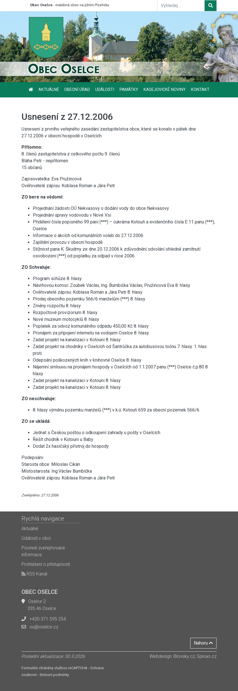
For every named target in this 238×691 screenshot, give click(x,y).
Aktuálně (48, 89)
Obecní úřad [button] (77, 89)
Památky (129, 89)
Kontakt (200, 89)
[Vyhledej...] (181, 5)
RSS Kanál (34, 574)
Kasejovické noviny (165, 89)
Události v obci (36, 538)
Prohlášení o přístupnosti (45, 564)
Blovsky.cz (184, 656)
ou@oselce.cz (43, 627)
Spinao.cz (207, 656)
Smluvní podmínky (54, 675)
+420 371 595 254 (47, 619)
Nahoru (203, 643)
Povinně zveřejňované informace (43, 551)
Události (104, 89)
